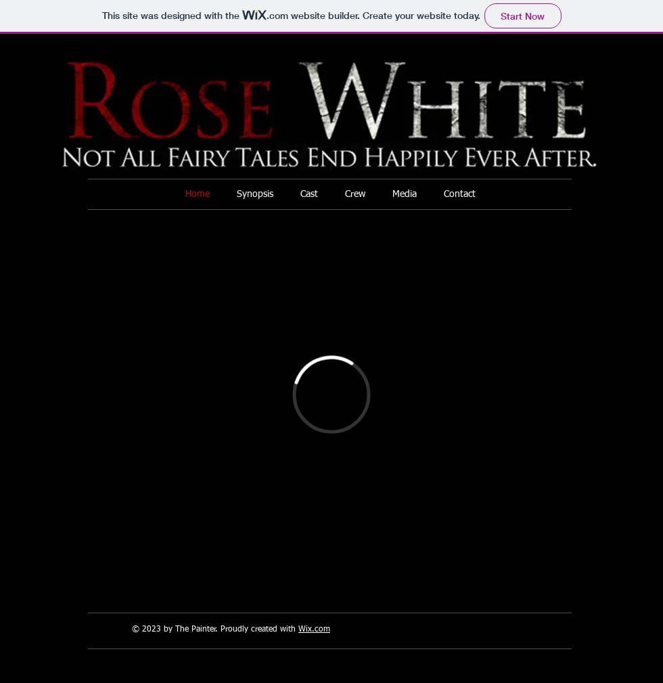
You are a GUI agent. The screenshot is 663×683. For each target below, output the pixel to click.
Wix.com (314, 629)
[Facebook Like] (564, 582)
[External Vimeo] (331, 394)
